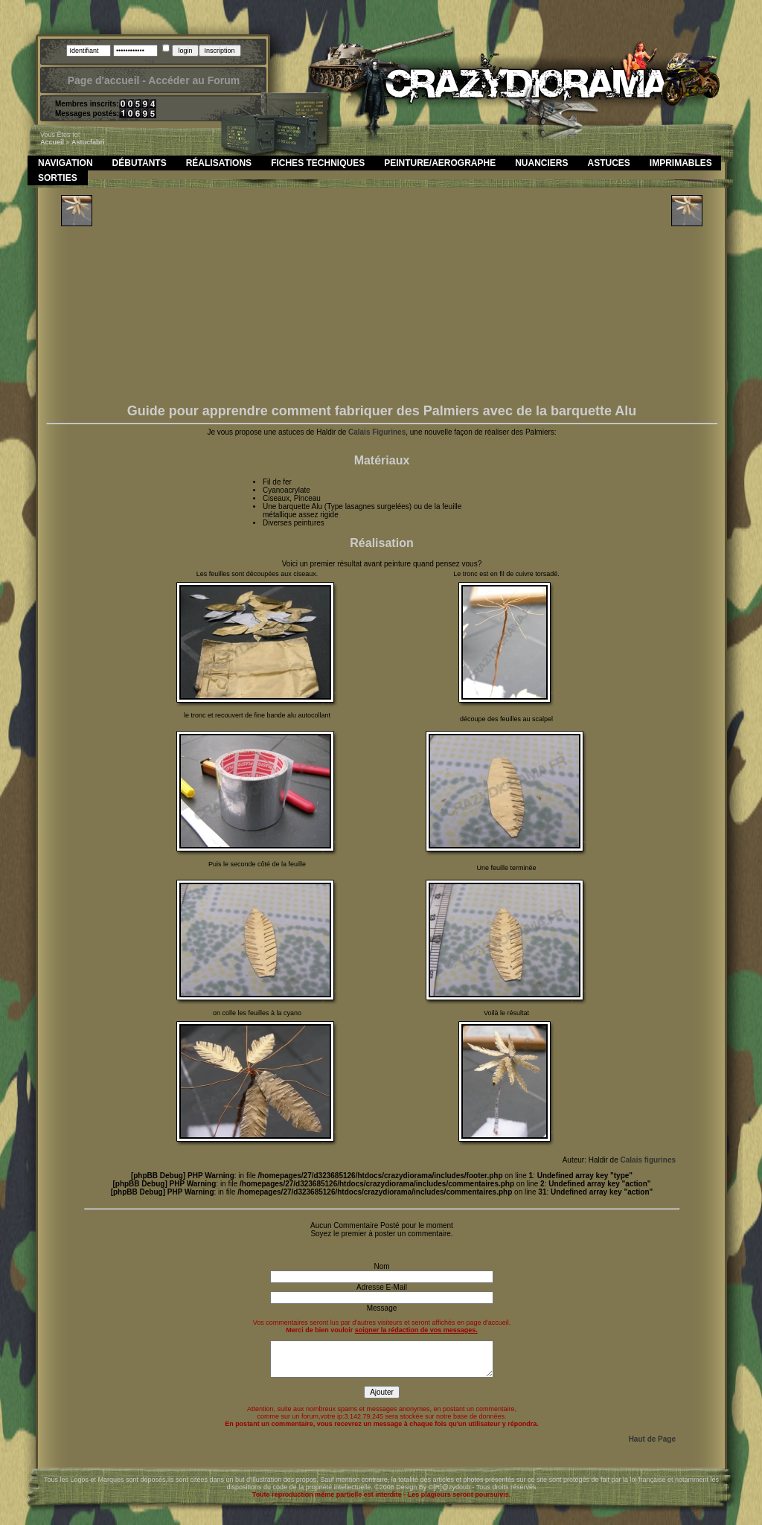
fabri (97, 142)
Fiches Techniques (318, 163)
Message (382, 1308)
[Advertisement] (382, 299)
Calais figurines (648, 1160)
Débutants (139, 163)
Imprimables (681, 163)
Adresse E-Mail (381, 1287)
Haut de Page (652, 1439)
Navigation (65, 163)
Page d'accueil (104, 80)
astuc (80, 142)
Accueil (52, 142)
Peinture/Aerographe (440, 163)
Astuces (609, 163)
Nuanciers (541, 163)
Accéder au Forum (194, 80)
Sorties (57, 178)
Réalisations (219, 163)
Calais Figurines (377, 432)
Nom (381, 1266)
